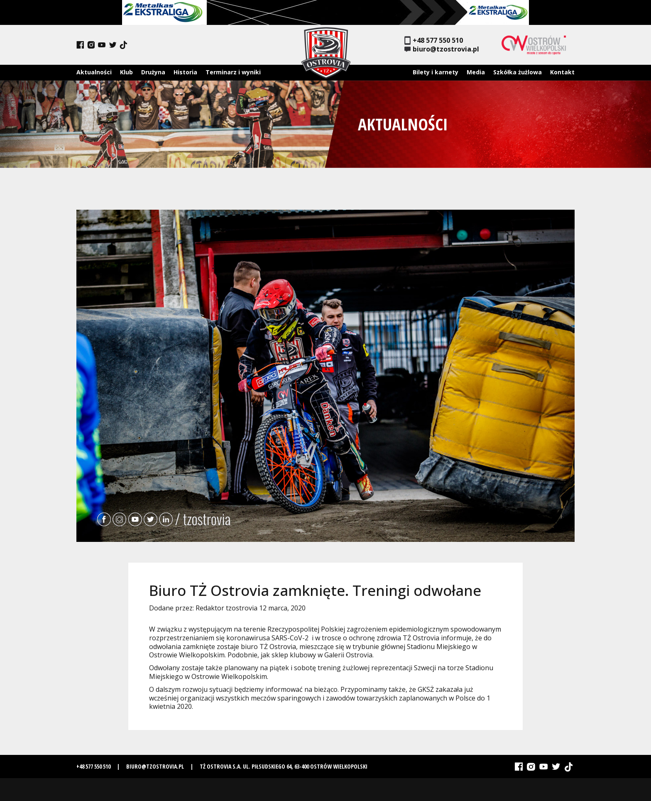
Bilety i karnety (435, 72)
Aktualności (94, 72)
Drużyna (153, 72)
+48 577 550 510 (433, 40)
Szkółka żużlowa (517, 72)
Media (476, 72)
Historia (185, 72)
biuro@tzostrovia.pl (441, 49)
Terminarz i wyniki (233, 72)
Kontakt (562, 72)
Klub (126, 72)
